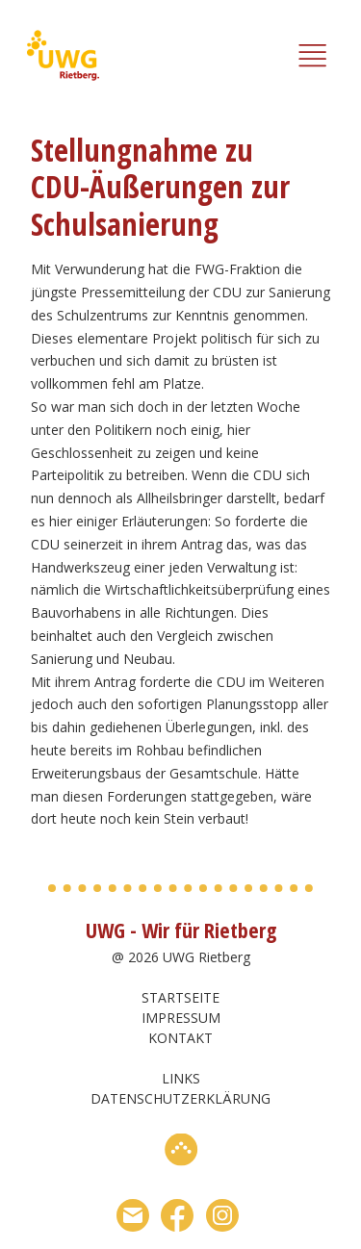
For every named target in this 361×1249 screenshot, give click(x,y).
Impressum (181, 1017)
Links (181, 1078)
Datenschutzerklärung (180, 1098)
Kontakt (180, 1038)
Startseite (180, 997)
